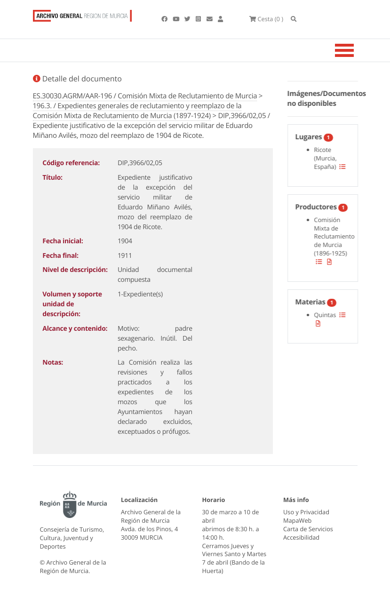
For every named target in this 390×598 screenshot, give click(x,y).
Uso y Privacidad (306, 512)
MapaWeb (297, 520)
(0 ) (266, 19)
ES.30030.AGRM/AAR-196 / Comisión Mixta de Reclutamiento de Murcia (145, 96)
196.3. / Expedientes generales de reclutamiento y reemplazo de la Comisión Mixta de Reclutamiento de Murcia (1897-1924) (137, 110)
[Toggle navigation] (356, 50)
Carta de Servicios (308, 529)
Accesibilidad (301, 537)
